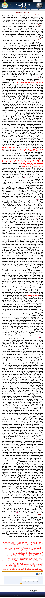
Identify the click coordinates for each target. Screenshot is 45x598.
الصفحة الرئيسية (36, 9)
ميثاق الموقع (30, 9)
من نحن (7, 9)
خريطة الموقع (11, 9)
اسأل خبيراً (16, 9)
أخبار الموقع (25, 9)
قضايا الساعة (21, 9)
